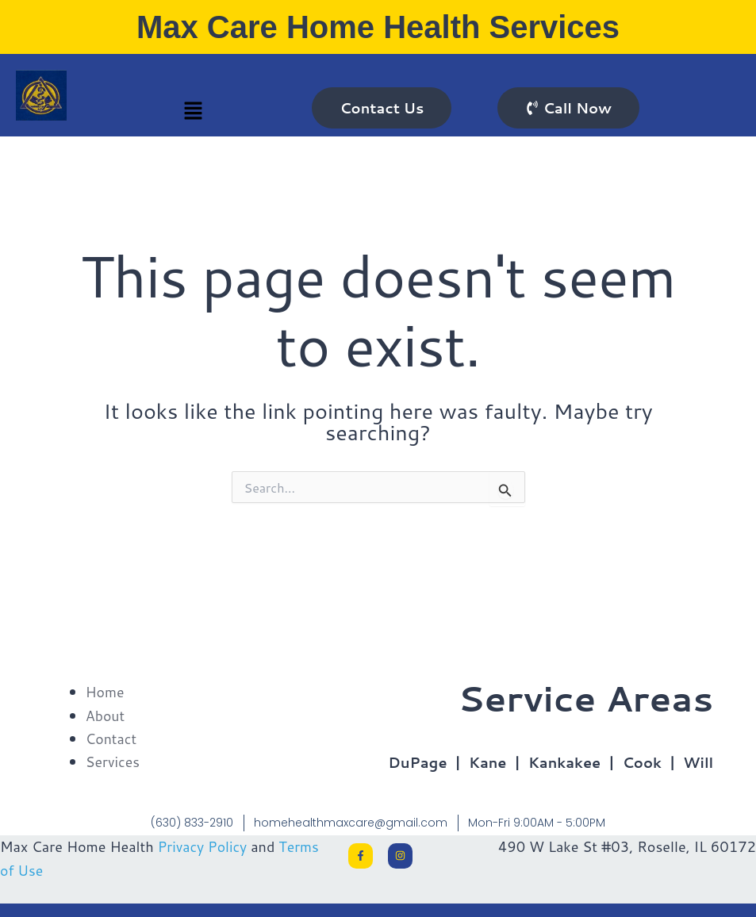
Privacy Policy (203, 845)
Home (105, 691)
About (105, 714)
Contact (112, 737)
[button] (193, 111)
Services (113, 760)
